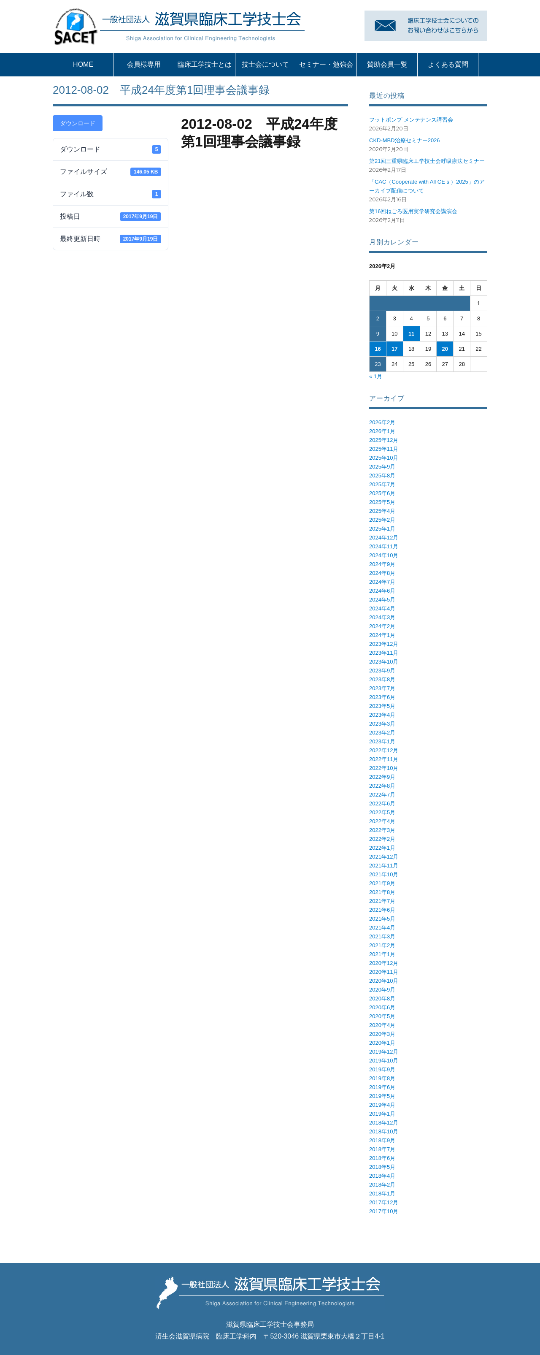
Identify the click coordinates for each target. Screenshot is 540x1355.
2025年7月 (382, 484)
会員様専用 (144, 64)
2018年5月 (382, 1167)
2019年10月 (383, 1060)
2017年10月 (383, 1211)
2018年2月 (382, 1185)
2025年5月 (382, 502)
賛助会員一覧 (387, 64)
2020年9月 (382, 989)
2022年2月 (382, 839)
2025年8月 (382, 475)
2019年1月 (382, 1114)
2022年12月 (383, 750)
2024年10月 (383, 555)
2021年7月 (382, 901)
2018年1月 (382, 1193)
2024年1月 (382, 635)
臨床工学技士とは (205, 64)
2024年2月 (382, 626)
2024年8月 (382, 573)
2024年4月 (382, 608)
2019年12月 (383, 1052)
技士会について (265, 64)
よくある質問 (448, 64)
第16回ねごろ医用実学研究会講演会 (413, 211)
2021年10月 (383, 874)
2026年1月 (382, 431)
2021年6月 (382, 910)
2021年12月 (383, 857)
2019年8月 (382, 1078)
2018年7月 (382, 1149)
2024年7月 (382, 582)
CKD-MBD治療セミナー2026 (404, 140)
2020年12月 (383, 963)
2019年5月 (382, 1096)
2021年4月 (382, 927)
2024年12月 (383, 537)
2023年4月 (382, 715)
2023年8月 (382, 679)
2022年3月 (382, 830)
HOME (83, 64)
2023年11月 (383, 653)
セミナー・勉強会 (326, 64)
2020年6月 (382, 1007)
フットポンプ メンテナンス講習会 (411, 120)
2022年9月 (382, 777)
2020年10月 (383, 981)
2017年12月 (383, 1202)
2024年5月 (382, 599)
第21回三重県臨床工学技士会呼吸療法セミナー (427, 161)
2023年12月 (383, 644)
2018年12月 (383, 1122)
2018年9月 (382, 1140)
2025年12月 (383, 440)
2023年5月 (382, 706)
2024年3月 (382, 617)
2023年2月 (382, 732)
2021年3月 (382, 936)
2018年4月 (382, 1176)
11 (411, 334)
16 (378, 349)
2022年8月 (382, 786)
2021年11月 (383, 865)
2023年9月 (382, 670)
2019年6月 (382, 1087)
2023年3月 (382, 724)
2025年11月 (383, 449)
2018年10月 (383, 1131)
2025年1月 (382, 529)
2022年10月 (383, 768)
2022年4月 (382, 821)
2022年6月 (382, 803)
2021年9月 (382, 883)
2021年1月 (382, 954)
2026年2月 (382, 422)
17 (394, 349)
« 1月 (375, 376)
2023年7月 (382, 688)
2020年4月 (382, 1025)
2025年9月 (382, 466)
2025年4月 (382, 511)
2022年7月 (382, 794)
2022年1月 (382, 848)
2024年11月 (383, 546)
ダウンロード (77, 123)
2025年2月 (382, 520)
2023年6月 (382, 697)
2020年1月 (382, 1043)
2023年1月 (382, 741)
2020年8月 (382, 998)
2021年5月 (382, 919)
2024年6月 (382, 591)
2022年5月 (382, 812)
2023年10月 (383, 662)
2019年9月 (382, 1069)
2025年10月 (383, 458)
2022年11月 (383, 759)
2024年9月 (382, 564)
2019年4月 (382, 1105)
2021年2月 (382, 945)
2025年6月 (382, 493)
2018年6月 (382, 1158)
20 (445, 349)
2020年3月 (382, 1034)
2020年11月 (383, 972)
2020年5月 (382, 1016)
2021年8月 (382, 892)
